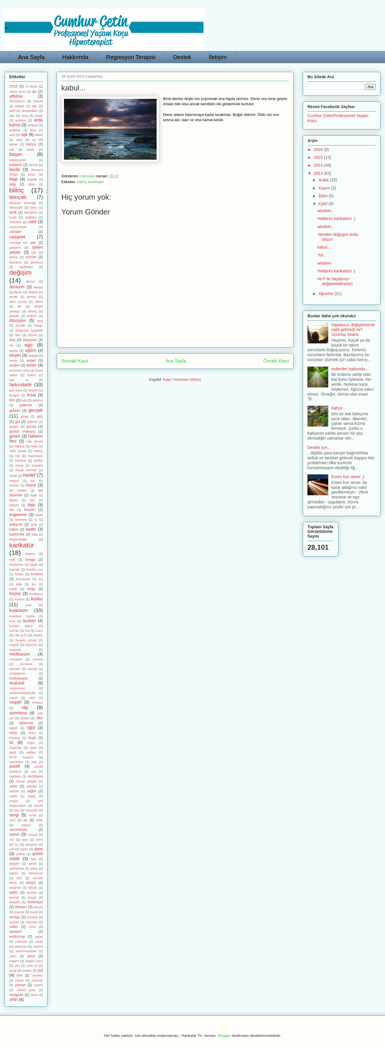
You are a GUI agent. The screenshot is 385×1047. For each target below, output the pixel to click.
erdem (14, 365)
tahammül (36, 873)
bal (11, 149)
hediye (14, 480)
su (16, 844)
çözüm (30, 257)
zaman (20, 985)
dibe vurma (18, 301)
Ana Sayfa (31, 57)
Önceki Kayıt (276, 360)
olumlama (18, 713)
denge (38, 287)
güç (40, 416)
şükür (34, 868)
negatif (15, 702)
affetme (16, 96)
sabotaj (31, 786)
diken (39, 301)
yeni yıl (32, 965)
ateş (19, 139)
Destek (182, 57)
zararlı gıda (26, 990)
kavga (30, 560)
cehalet (15, 232)
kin (34, 584)
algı (11, 115)
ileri (32, 500)
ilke (11, 509)
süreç (24, 849)
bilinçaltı (18, 197)
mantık (38, 635)
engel (31, 360)
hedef (29, 475)
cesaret (17, 237)
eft (11, 345)
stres (39, 839)
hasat (19, 465)
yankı (39, 941)
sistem (26, 825)
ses (16, 810)
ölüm (13, 733)
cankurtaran (17, 227)
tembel (32, 892)
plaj (34, 762)
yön (20, 975)
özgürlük (15, 747)
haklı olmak (17, 451)
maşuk (14, 645)
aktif (12, 110)
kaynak (14, 569)
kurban (29, 620)
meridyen (16, 659)
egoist (13, 350)
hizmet (14, 485)
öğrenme (26, 723)
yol (40, 970)
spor (25, 839)
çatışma (15, 247)
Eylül (323, 203)
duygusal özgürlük (29, 330)
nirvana (37, 702)
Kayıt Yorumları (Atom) (182, 379)
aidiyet (19, 106)
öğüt (31, 727)
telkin (13, 893)
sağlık (31, 791)
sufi (11, 849)
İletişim (218, 57)
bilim (31, 184)
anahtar (20, 120)
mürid (13, 698)
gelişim (15, 411)
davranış (36, 262)
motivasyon (18, 678)
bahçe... (338, 408)
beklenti (15, 165)
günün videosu (22, 431)
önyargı (14, 738)
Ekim (323, 196)
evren (31, 365)
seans (13, 801)
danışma (15, 262)
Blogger (224, 1035)
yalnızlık (21, 941)
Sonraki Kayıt (74, 360)
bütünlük (15, 222)
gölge (24, 416)
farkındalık (20, 384)
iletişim (14, 505)
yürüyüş (37, 980)
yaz (17, 965)
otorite (24, 718)
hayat (13, 475)
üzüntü (14, 922)
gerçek (35, 410)
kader (31, 529)
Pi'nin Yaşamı (21, 757)
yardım (38, 946)
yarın (12, 956)
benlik (14, 169)
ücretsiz (32, 917)
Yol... (322, 255)
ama (24, 115)
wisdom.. (325, 210)
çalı (33, 243)
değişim (20, 272)
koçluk (15, 593)
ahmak (38, 101)
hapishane (35, 456)
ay (34, 139)
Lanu (39, 630)
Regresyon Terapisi (130, 57)
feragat (14, 395)
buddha (30, 217)
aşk (24, 134)
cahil (32, 221)
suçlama (31, 844)
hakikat (19, 446)
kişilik (13, 589)
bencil (33, 165)
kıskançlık (23, 579)
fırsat (31, 395)
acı (34, 92)
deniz (18, 292)
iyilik (34, 524)
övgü (32, 738)
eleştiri (15, 355)
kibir (19, 584)
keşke (19, 574)
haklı (34, 446)
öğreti (13, 728)
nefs (32, 698)
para (33, 747)
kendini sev (34, 569)
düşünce (30, 340)
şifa (33, 859)
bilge (13, 179)
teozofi (14, 897)
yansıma (20, 946)
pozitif (14, 766)
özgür (31, 742)
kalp (35, 534)
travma (19, 912)
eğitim (30, 350)
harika (38, 460)
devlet (13, 296)
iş (35, 519)
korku (37, 599)
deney (30, 281)
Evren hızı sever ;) (347, 476)
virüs (32, 926)
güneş (31, 427)
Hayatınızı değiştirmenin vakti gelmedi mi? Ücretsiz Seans (353, 330)
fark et (18, 380)
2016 (319, 149)
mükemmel (17, 688)
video (13, 927)
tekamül (15, 887)
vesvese (32, 922)
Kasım (324, 188)
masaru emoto (26, 640)
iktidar (13, 500)
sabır (13, 786)
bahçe (31, 144)
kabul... (324, 247)
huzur (31, 485)
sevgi (14, 815)
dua (40, 321)
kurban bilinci (21, 626)
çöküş (13, 257)
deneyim (17, 287)
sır (25, 820)
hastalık (37, 465)
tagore (14, 873)
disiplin (14, 316)
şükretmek (16, 868)
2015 (13, 86)
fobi (24, 400)
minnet (32, 669)
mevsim (15, 669)
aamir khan (17, 91)
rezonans (35, 776)
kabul (81, 182)
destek (33, 292)
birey (33, 207)
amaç (39, 115)
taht (19, 878)
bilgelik (32, 179)
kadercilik (17, 534)
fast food (15, 390)
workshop (17, 937)
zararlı (38, 985)
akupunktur (30, 110)
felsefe (33, 390)
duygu (38, 325)
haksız (38, 451)
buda (12, 217)
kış (41, 579)
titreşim (21, 907)
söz (11, 839)
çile (34, 252)
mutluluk (16, 683)
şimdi (32, 863)
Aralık (324, 180)
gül (17, 422)
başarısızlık (17, 160)
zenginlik (16, 995)
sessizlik (32, 810)
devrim (31, 296)
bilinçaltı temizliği (22, 203)
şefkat (20, 854)
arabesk (15, 130)
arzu (33, 130)
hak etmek (35, 441)
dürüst (32, 335)
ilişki (31, 504)
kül (27, 630)
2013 (319, 173)
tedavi (31, 883)
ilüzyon (29, 510)
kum (12, 621)
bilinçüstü (16, 207)
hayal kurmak (26, 470)
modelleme (17, 673)
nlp (25, 707)
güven (14, 436)
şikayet (14, 863)
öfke (39, 718)
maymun (31, 645)
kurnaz (14, 630)
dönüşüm (17, 320)
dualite (20, 325)
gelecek (25, 405)
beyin (32, 174)
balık (30, 149)
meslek (38, 659)
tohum (38, 907)
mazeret (15, 649)
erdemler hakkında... (349, 369)
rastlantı (15, 776)
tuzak (34, 912)
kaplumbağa (18, 539)
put (34, 771)
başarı (16, 154)
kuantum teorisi (22, 616)
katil (12, 559)
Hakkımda (75, 57)
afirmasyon (17, 101)
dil (19, 306)
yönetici (37, 975)
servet (38, 805)
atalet (39, 134)
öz (11, 742)
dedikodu (25, 267)
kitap (31, 589)
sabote (14, 791)
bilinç (16, 190)
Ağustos (326, 293)
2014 (319, 165)
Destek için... (319, 447)
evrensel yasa (19, 370)
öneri (32, 733)
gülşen (14, 426)
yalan (39, 936)
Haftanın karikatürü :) (336, 218)
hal (17, 456)
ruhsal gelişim (26, 781)
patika (31, 752)
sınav (33, 815)
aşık (12, 134)
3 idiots (31, 86)
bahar (13, 144)
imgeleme (18, 514)
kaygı (34, 564)
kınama (37, 574)
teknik (32, 887)
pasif (12, 752)
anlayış (33, 125)
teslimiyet (96, 182)
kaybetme (16, 564)
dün (18, 335)
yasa (31, 956)
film (12, 400)
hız (33, 480)
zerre (34, 995)
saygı (32, 796)
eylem (31, 375)
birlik (13, 212)
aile (34, 106)
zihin (13, 999)
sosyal (32, 834)
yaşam (14, 961)
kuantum (18, 610)
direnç (32, 311)
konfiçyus (36, 594)
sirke (39, 820)
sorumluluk (18, 830)
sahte (13, 796)
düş (12, 340)
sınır (12, 820)
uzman (14, 917)
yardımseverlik (26, 951)
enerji (13, 360)
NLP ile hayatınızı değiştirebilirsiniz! (335, 281)
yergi (12, 970)
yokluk (27, 970)
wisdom (15, 932)
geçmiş (38, 400)
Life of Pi (20, 635)
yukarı (19, 980)
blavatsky (31, 212)
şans (38, 848)
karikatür (21, 545)
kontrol (19, 599)
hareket (20, 460)
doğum (32, 316)
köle (29, 605)
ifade (33, 495)
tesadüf (14, 902)
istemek (21, 519)
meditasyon (19, 654)
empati (33, 355)
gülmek (32, 421)
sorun (14, 834)
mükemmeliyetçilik (22, 693)
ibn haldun (18, 490)
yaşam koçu (34, 961)
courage (15, 242)
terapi (32, 897)
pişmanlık (16, 762)
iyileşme (16, 524)
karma (30, 554)
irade (39, 515)
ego (29, 345)
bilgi (12, 184)
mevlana (26, 664)
